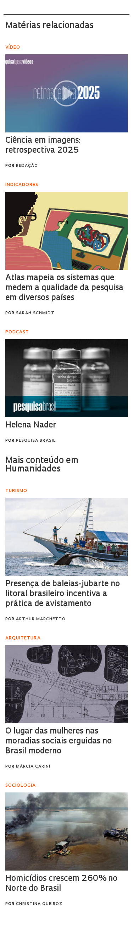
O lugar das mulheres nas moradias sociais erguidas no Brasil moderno (58, 741)
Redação (27, 166)
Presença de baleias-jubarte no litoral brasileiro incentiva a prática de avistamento (62, 594)
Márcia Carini (33, 767)
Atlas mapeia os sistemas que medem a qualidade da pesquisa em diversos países (64, 288)
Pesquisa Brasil (36, 441)
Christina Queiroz (39, 904)
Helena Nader (30, 425)
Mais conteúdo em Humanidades (41, 465)
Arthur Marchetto (41, 619)
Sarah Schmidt (35, 313)
